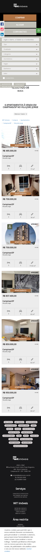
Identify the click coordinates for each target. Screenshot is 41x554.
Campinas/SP (7, 123)
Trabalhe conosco (20, 510)
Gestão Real (20, 526)
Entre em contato (21, 508)
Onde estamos (20, 511)
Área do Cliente (20, 513)
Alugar (20, 24)
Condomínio (9, 78)
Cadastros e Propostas (20, 493)
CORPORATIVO (20, 31)
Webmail (20, 524)
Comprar (19, 17)
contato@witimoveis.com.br (21, 475)
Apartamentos (25, 120)
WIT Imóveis (6, 120)
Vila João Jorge (18, 123)
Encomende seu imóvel (20, 495)
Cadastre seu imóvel (20, 497)
